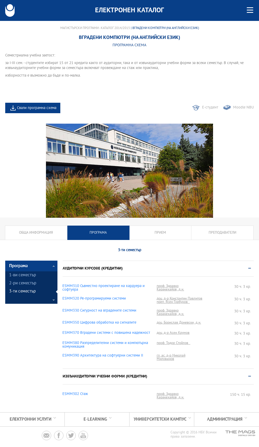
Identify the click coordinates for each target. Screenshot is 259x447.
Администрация (225, 419)
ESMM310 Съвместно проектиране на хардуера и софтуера (103, 288)
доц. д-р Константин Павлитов (179, 298)
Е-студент (210, 107)
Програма (98, 233)
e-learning (95, 419)
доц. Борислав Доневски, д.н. (179, 322)
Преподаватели (222, 233)
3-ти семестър (22, 291)
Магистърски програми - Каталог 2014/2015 (95, 28)
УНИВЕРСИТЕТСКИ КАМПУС (160, 419)
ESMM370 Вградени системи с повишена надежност (106, 333)
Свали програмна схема (36, 108)
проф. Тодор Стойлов (173, 343)
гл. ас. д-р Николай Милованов (171, 357)
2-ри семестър (22, 283)
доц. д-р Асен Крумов (173, 333)
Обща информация (36, 233)
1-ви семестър (22, 275)
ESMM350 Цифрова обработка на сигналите (99, 323)
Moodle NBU (243, 107)
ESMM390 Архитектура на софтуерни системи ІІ (102, 356)
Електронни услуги (30, 419)
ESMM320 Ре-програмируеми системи (94, 299)
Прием (160, 233)
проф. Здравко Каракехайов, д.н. (170, 287)
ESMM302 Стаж (75, 394)
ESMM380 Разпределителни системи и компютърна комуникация (105, 345)
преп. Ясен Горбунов (173, 302)
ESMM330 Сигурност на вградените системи (99, 311)
